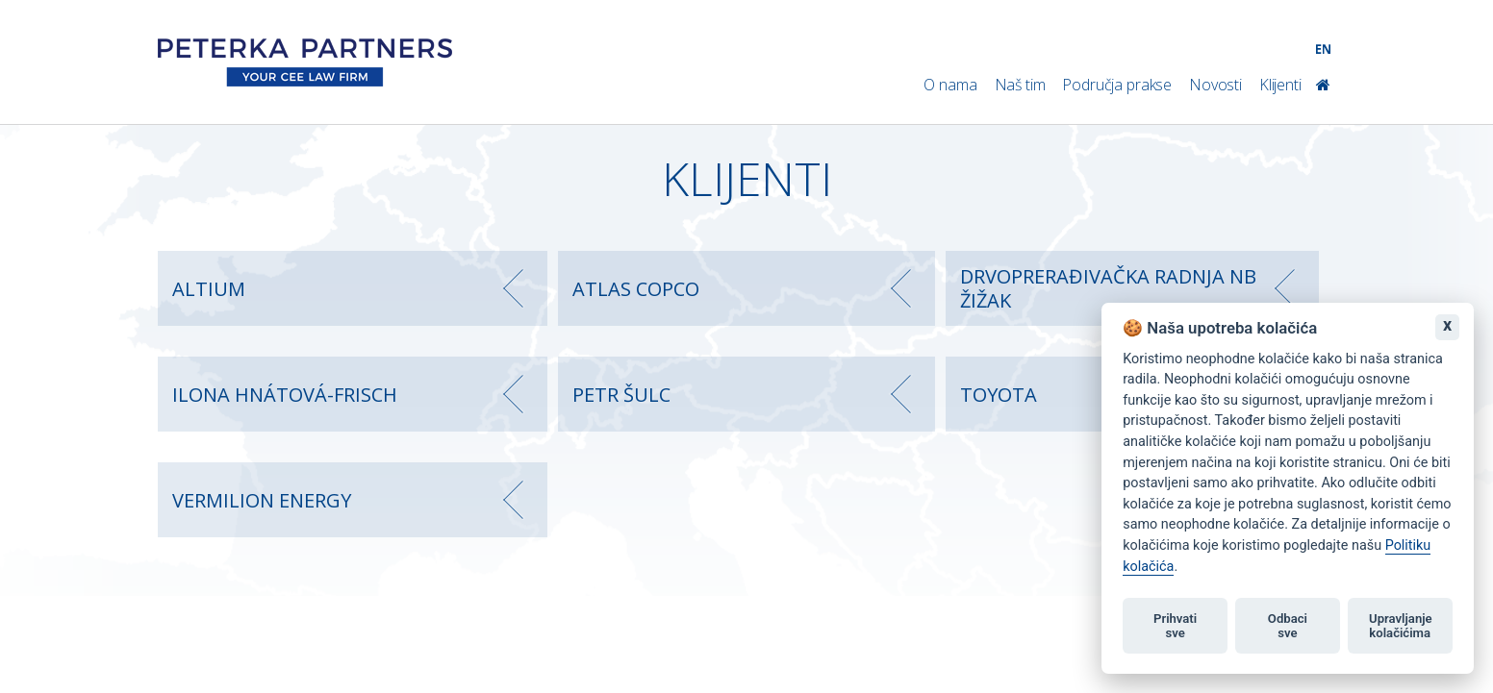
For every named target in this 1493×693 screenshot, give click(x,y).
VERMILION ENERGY (261, 500)
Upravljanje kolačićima (1400, 626)
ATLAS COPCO (635, 289)
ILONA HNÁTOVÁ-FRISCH (284, 395)
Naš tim (1020, 84)
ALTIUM (208, 289)
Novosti (1215, 84)
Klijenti (1280, 84)
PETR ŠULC (621, 395)
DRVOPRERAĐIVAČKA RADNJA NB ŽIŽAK (1108, 288)
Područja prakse (1117, 84)
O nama (950, 84)
